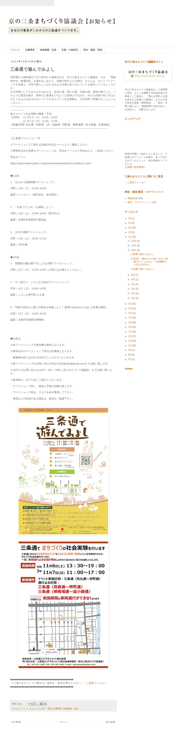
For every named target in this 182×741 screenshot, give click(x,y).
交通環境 (30, 49)
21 (130, 236)
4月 (133, 284)
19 (130, 308)
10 (130, 350)
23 (130, 227)
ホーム (63, 722)
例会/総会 (133, 198)
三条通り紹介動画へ (135, 167)
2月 (133, 293)
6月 (133, 279)
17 (130, 317)
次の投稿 (16, 722)
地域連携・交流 (48, 49)
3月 (133, 288)
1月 (133, 298)
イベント (15, 49)
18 (130, 313)
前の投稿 (110, 722)
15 (130, 327)
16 (130, 322)
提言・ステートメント (139, 202)
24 (130, 223)
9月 (133, 275)
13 (130, 336)
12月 (134, 241)
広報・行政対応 (70, 49)
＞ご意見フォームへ (95, 683)
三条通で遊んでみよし (142, 254)
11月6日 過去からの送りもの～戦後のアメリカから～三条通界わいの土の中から (149, 261)
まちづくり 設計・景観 (40, 708)
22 (130, 232)
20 (130, 303)
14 (130, 331)
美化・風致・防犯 (92, 49)
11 (130, 345)
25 (130, 218)
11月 (134, 245)
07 (130, 359)
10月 (134, 250)
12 (130, 340)
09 (130, 354)
